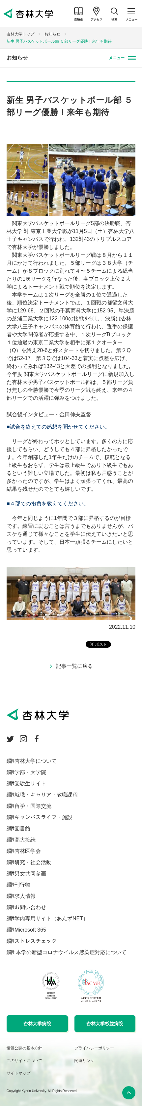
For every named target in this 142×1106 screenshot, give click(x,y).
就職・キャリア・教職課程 (46, 795)
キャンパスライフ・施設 (43, 817)
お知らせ (52, 34)
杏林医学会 (27, 851)
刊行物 (22, 885)
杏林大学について (35, 761)
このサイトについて (24, 1060)
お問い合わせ (30, 907)
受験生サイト (30, 783)
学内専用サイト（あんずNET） (51, 918)
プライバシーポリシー (94, 1048)
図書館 (22, 828)
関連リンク (84, 1060)
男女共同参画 (30, 873)
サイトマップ (18, 1073)
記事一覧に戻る (74, 666)
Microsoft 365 (30, 930)
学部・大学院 (30, 772)
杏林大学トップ (20, 34)
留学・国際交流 (32, 806)
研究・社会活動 (32, 862)
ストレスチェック (35, 941)
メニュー (117, 58)
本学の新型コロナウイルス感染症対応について (70, 952)
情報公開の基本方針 (24, 1048)
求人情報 (25, 896)
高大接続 (25, 840)
